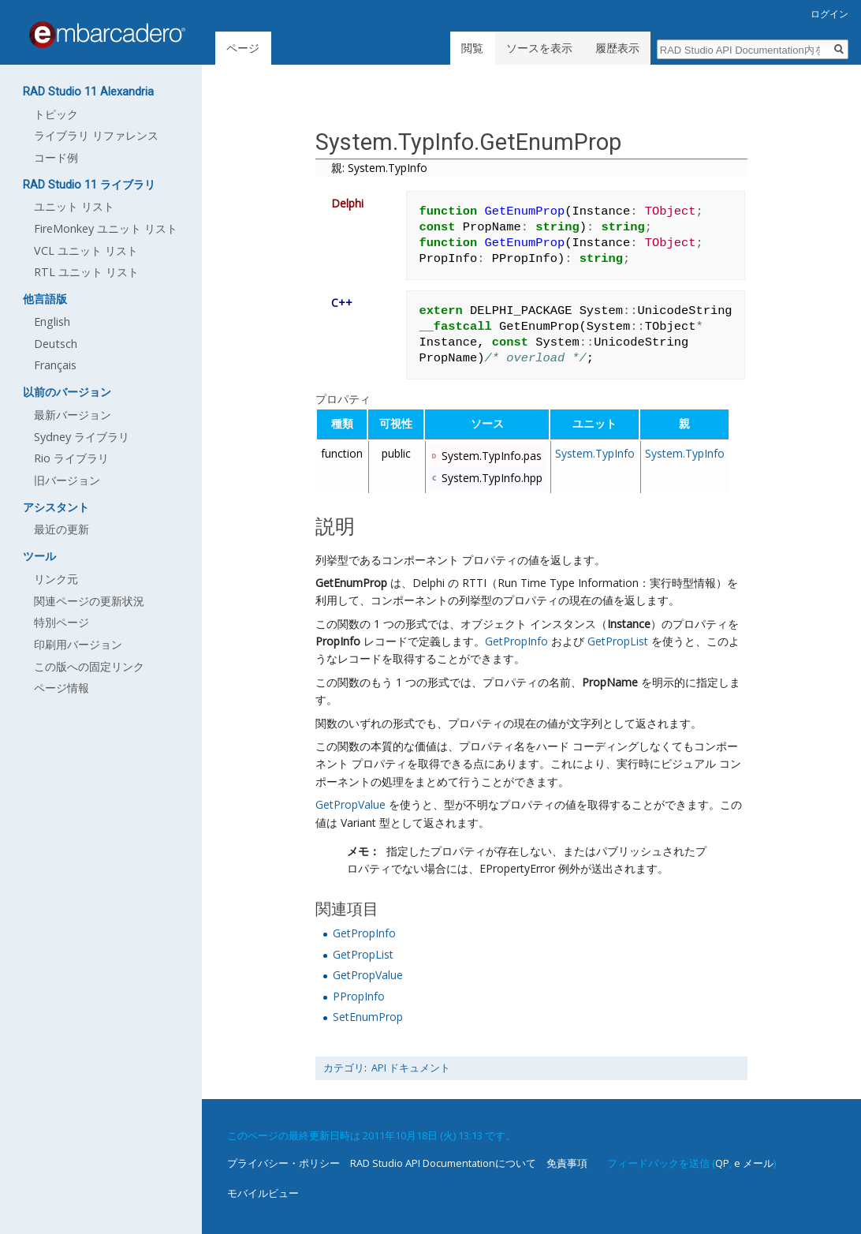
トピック (56, 114)
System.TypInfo (595, 453)
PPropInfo (359, 996)
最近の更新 (61, 529)
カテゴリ (343, 1068)
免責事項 (566, 1163)
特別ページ (61, 622)
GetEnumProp (351, 582)
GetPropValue (350, 804)
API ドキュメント (410, 1068)
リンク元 (56, 578)
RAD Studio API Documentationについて (443, 1163)
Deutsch (55, 343)
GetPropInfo (516, 641)
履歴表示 (617, 47)
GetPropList (617, 641)
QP (722, 1163)
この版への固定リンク (89, 666)
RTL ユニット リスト (86, 271)
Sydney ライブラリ (81, 436)
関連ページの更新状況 (89, 600)
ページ (242, 47)
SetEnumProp (368, 1016)
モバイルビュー (263, 1193)
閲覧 (472, 47)
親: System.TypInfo (379, 167)
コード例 (56, 157)
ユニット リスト (74, 206)
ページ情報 (61, 687)
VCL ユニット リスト (86, 250)
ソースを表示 (539, 47)
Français (55, 364)
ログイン (829, 14)
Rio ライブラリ (71, 458)
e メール (753, 1163)
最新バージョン (72, 414)
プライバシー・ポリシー (283, 1163)
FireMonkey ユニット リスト (105, 228)
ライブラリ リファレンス (96, 135)
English (52, 321)
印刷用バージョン (78, 644)
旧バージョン (67, 480)
